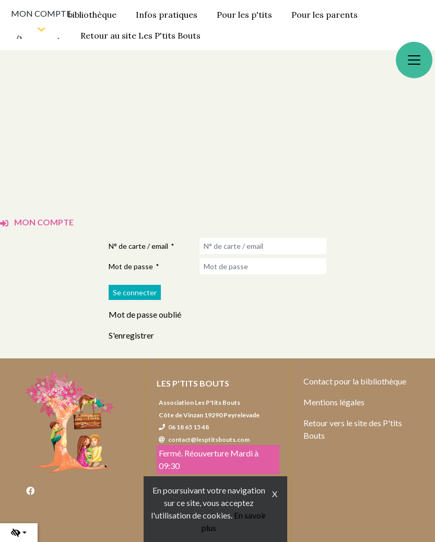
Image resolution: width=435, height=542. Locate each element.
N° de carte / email (138, 246)
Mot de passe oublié (145, 314)
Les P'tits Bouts (193, 383)
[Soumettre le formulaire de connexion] (135, 292)
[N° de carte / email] (262, 246)
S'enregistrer (131, 335)
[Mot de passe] (262, 266)
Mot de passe (131, 266)
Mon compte (41, 13)
